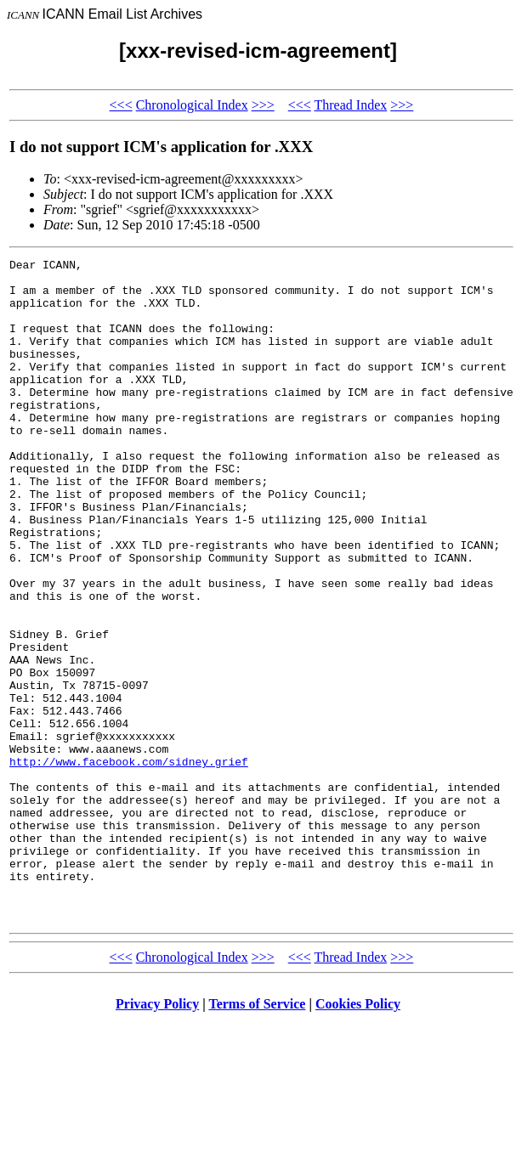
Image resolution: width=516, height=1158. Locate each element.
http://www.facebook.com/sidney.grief (128, 863)
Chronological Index (192, 105)
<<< (121, 105)
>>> (263, 105)
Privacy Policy (157, 1136)
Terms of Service (256, 1136)
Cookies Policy (357, 1136)
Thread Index (350, 105)
